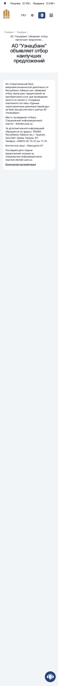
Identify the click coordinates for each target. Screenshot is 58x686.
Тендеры (21, 32)
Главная (8, 32)
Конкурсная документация (20, 164)
